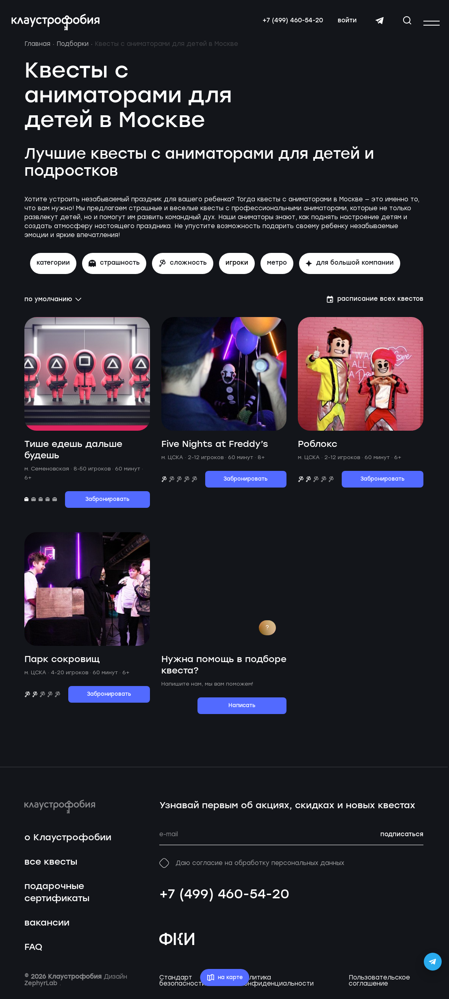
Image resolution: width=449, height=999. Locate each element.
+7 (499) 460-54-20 (224, 898)
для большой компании (350, 267)
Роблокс (317, 448)
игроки (237, 267)
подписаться (401, 838)
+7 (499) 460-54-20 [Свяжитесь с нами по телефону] (291, 22)
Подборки (72, 48)
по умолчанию (53, 303)
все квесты (50, 866)
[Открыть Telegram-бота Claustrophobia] (433, 962)
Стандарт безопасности (182, 984)
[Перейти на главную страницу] (57, 24)
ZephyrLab (41, 987)
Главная (37, 48)
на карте (224, 977)
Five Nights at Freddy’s (214, 448)
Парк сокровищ (62, 663)
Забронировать (107, 503)
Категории (53, 267)
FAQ (33, 951)
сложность (182, 267)
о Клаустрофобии (67, 842)
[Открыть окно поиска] (405, 22)
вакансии (46, 927)
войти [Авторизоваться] (345, 22)
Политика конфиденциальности (277, 984)
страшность (114, 267)
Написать (242, 709)
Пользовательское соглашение (379, 984)
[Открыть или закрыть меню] (431, 23)
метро (277, 267)
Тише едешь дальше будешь (73, 453)
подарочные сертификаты (56, 896)
